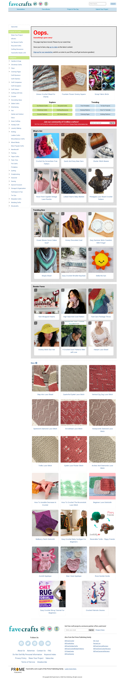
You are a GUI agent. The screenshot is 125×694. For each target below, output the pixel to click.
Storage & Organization (18, 188)
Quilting (13, 171)
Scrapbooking (15, 174)
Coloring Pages (16, 72)
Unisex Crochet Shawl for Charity (45, 95)
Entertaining (15, 107)
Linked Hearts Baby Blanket (73, 197)
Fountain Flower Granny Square (74, 94)
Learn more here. (71, 669)
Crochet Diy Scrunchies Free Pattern (46, 162)
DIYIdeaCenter (69, 651)
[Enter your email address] (76, 630)
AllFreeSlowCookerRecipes (102, 649)
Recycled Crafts (16, 46)
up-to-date (54, 47)
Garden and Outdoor (17, 114)
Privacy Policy (74, 124)
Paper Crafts (15, 156)
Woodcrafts (15, 206)
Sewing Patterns (85, 110)
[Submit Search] (113, 4)
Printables (14, 167)
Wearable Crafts (16, 199)
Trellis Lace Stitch (45, 466)
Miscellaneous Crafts (18, 139)
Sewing (13, 181)
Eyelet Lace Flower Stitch (73, 466)
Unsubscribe (42, 662)
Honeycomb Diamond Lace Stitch (102, 430)
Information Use (83, 124)
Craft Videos (15, 89)
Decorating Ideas (16, 100)
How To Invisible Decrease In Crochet (45, 503)
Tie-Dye (13, 195)
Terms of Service (28, 662)
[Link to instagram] (41, 643)
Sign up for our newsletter (43, 52)
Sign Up (112, 123)
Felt (12, 110)
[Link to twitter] (28, 643)
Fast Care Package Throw (101, 317)
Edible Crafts (15, 103)
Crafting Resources (17, 49)
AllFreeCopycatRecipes (100, 646)
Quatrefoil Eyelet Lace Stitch (73, 394)
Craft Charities (15, 79)
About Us (21, 651)
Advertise (31, 651)
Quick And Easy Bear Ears (74, 161)
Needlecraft (15, 149)
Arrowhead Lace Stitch (73, 429)
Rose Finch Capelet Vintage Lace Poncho (46, 198)
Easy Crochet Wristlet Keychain (74, 276)
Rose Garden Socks (102, 576)
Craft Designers (16, 86)
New (34, 363)
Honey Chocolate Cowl (73, 240)
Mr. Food (96, 641)
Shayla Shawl (46, 276)
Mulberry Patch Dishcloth (45, 539)
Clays (13, 68)
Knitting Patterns (105, 114)
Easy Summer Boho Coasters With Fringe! (101, 241)
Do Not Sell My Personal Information (27, 654)
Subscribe (14, 27)
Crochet (13, 96)
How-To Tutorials (105, 110)
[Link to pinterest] (34, 643)
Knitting (13, 132)
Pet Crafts (14, 163)
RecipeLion (96, 643)
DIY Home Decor (62, 114)
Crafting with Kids (16, 93)
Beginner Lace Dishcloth (102, 502)
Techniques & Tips (17, 192)
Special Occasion (16, 185)
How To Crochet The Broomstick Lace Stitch (73, 503)
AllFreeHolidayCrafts (71, 646)
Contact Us (41, 651)
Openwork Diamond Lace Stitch (45, 429)
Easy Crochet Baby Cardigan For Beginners (74, 540)
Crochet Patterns (42, 114)
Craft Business (16, 75)
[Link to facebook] (21, 643)
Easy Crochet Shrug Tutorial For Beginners (52, 611)
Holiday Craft (15, 125)
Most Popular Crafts (17, 146)
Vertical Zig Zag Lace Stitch (102, 394)
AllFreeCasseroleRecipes (101, 651)
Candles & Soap (16, 61)
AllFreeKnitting (69, 643)
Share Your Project (17, 35)
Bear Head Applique (73, 576)
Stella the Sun (101, 276)
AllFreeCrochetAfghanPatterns (74, 649)
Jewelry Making (16, 128)
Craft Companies (16, 82)
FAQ (49, 651)
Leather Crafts (15, 135)
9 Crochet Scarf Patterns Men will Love (73, 351)
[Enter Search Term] (97, 3)
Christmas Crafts (16, 65)
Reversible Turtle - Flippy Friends (102, 539)
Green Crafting (15, 121)
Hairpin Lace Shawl (101, 350)
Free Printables (85, 106)
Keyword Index (50, 654)
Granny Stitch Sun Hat (46, 350)
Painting (13, 153)
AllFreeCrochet (69, 641)
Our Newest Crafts (17, 42)
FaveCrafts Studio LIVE (18, 53)
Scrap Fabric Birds (102, 94)
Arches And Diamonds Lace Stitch (102, 467)
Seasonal (14, 178)
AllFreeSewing (69, 654)
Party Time (14, 160)
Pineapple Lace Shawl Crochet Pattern (101, 198)
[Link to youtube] (48, 643)
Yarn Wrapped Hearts (46, 317)
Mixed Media (15, 142)
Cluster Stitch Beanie (101, 161)
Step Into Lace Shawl (45, 394)
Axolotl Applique (45, 576)
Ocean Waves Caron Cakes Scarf (46, 241)
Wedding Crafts (16, 202)
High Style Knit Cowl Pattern (73, 317)
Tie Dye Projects (105, 106)
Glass (13, 118)
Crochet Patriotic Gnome (95, 610)
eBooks (13, 39)
